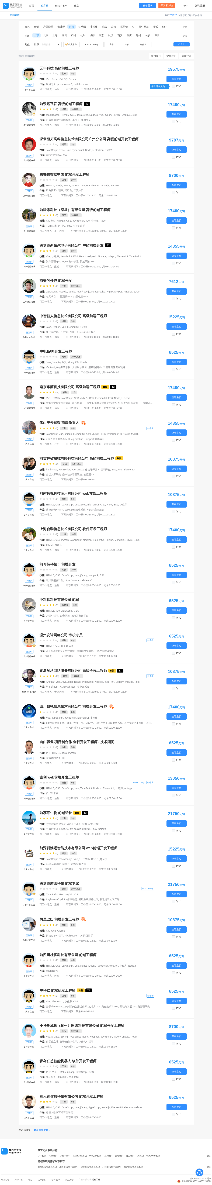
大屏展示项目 (79, 367)
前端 (71, 26)
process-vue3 (64, 84)
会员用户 (71, 44)
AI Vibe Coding (92, 44)
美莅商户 (62, 1077)
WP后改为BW (53, 155)
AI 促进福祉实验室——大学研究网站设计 (140, 403)
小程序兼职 (65, 1156)
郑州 (138, 35)
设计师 (61, 26)
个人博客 (66, 225)
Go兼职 (140, 1156)
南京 (101, 35)
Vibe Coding (138, 782)
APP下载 (19, 1180)
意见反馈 (69, 1180)
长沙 (147, 35)
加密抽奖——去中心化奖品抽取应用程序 (94, 403)
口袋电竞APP (80, 296)
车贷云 (66, 864)
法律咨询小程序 (54, 509)
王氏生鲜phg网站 (104, 651)
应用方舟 (51, 84)
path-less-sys (81, 84)
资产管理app (53, 261)
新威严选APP (87, 261)
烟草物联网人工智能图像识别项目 (106, 367)
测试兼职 (130, 1156)
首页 (31, 5)
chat (65, 155)
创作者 (143, 44)
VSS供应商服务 (95, 509)
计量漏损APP (64, 296)
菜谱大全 (86, 120)
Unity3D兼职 (95, 1156)
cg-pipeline (77, 439)
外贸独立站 (52, 1041)
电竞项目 (51, 296)
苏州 (157, 35)
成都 (92, 35)
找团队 (181, 44)
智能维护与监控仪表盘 (58, 403)
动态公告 (5, 1180)
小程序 (94, 26)
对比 (178, 86)
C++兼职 (42, 1156)
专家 (112, 44)
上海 (55, 35)
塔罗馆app (51, 686)
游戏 (104, 26)
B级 (105, 386)
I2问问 (49, 545)
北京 (45, 35)
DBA (164, 26)
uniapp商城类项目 (94, 439)
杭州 (82, 35)
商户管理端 (52, 331)
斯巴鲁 (68, 190)
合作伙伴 (55, 1180)
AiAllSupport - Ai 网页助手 (79, 935)
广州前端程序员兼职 (111, 1167)
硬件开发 (144, 26)
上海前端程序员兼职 (68, 1167)
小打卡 (75, 120)
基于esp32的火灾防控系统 (60, 651)
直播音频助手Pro (55, 757)
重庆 (129, 35)
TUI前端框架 (53, 225)
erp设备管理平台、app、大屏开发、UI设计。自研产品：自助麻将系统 (84, 722)
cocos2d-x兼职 (80, 1156)
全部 (36, 26)
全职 (127, 44)
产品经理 (48, 26)
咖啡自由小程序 (68, 1041)
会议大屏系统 (53, 474)
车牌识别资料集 (54, 580)
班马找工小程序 (54, 190)
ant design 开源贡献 (81, 829)
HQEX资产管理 (69, 261)
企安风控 (65, 615)
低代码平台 (52, 793)
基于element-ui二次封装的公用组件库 (66, 1006)
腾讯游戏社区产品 (109, 899)
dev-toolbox (99, 829)
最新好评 (186, 56)
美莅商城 (74, 1077)
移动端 (82, 26)
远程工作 (96, 1179)
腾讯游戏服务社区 (88, 899)
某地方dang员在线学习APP (103, 1006)
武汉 (110, 35)
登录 (196, 5)
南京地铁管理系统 (72, 474)
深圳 (64, 35)
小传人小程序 (86, 1041)
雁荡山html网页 (84, 651)
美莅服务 (51, 1077)
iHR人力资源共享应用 (58, 439)
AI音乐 (58, 545)
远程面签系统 (53, 864)
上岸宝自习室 (67, 331)
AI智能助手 (79, 225)
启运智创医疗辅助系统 (58, 120)
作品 (76, 5)
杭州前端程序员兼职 (133, 1167)
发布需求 (147, 5)
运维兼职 (119, 1156)
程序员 (44, 5)
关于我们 (42, 1180)
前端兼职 (15, 15)
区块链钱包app (67, 686)
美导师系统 (83, 686)
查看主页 (176, 78)
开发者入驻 (167, 5)
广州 (73, 35)
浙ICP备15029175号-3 (200, 1178)
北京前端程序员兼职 (47, 1167)
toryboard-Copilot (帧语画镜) (61, 899)
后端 (113, 26)
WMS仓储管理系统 (75, 509)
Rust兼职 (52, 1156)
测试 (155, 26)
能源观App (89, 474)
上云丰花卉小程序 (86, 331)
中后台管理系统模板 (57, 829)
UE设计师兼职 (153, 1156)
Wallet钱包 (52, 970)
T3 (87, 103)
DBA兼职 (107, 1156)
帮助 (30, 1180)
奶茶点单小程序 (54, 935)
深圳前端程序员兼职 (90, 1167)
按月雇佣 (171, 56)
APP (185, 5)
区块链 (124, 26)
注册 (202, 5)
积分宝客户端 (78, 864)
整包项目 (156, 56)
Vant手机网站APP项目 (58, 367)
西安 (119, 35)
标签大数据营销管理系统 (59, 1112)
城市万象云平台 (79, 615)
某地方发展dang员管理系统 (135, 1006)
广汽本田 (79, 190)
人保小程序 (52, 615)
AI (133, 26)
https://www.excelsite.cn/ (78, 580)
